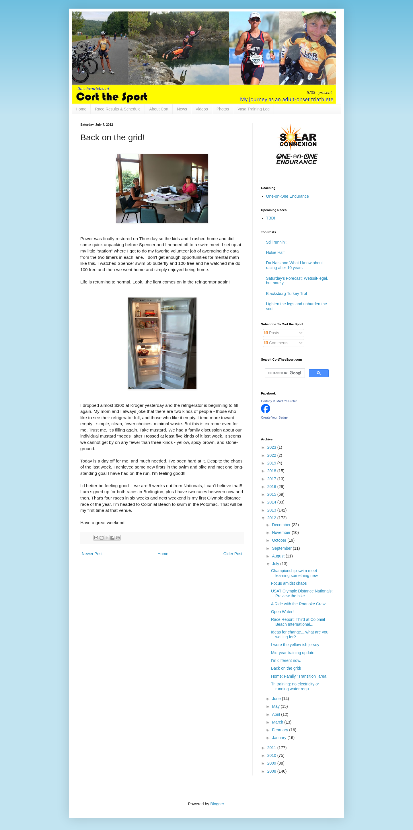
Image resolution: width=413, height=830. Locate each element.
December (281, 524)
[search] (284, 373)
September (282, 548)
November (281, 532)
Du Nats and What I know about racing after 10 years (294, 265)
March (278, 722)
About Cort (158, 109)
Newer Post (92, 553)
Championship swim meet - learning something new (295, 573)
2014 (272, 502)
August (278, 556)
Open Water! (282, 611)
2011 (272, 747)
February (280, 730)
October (279, 540)
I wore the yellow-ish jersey (295, 644)
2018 (272, 471)
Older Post (232, 553)
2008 (272, 771)
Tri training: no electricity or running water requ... (295, 686)
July (276, 563)
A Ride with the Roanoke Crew (298, 604)
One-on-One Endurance (287, 196)
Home (81, 109)
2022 (272, 455)
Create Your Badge (274, 417)
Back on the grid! (286, 668)
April (276, 714)
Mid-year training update (292, 652)
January (279, 737)
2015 (272, 494)
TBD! (270, 218)
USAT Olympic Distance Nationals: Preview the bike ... (302, 593)
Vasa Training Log (253, 109)
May (276, 706)
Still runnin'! (276, 242)
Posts (271, 333)
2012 (272, 518)
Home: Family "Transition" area (298, 676)
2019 (272, 463)
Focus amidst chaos (289, 583)
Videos (202, 109)
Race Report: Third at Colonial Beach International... (298, 622)
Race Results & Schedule (118, 109)
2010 (272, 755)
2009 (272, 763)
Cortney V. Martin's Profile (279, 401)
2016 (272, 486)
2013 (272, 510)
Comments (276, 343)
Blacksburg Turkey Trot (286, 293)
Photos (223, 109)
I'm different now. (286, 660)
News (182, 109)
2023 (272, 447)
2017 (272, 479)
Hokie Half (275, 252)
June (277, 698)
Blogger (217, 804)
